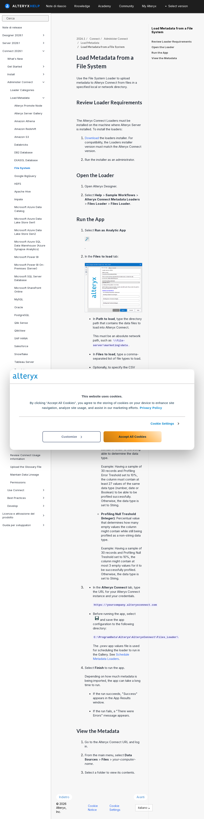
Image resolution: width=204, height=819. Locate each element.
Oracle (18, 307)
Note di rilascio (56, 6)
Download (92, 138)
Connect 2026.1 (23, 51)
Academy (104, 6)
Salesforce (21, 346)
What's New (15, 58)
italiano (144, 807)
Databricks (21, 144)
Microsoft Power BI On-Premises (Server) (29, 266)
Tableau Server (24, 361)
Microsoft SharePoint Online (27, 289)
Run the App (160, 52)
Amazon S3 (21, 136)
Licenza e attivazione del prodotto (23, 515)
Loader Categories (22, 90)
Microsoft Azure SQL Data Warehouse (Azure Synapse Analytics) (29, 245)
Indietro (64, 797)
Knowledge (82, 6)
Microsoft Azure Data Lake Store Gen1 (28, 220)
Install (25, 74)
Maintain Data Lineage (24, 474)
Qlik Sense (21, 322)
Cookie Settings (162, 423)
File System (22, 168)
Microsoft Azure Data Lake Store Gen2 (28, 231)
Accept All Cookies (132, 436)
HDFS (17, 183)
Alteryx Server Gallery (28, 113)
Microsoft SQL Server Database (28, 278)
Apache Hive (22, 191)
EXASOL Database (26, 160)
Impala (18, 199)
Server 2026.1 (23, 43)
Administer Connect (25, 82)
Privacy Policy (151, 408)
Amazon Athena (24, 121)
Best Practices (25, 498)
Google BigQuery (25, 176)
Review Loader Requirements (172, 41)
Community (126, 6)
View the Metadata (164, 58)
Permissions (18, 482)
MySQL (18, 299)
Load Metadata (27, 97)
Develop (25, 505)
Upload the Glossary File (25, 466)
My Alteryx (149, 6)
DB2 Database (23, 152)
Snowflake (21, 354)
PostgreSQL (21, 315)
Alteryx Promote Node (28, 105)
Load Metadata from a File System (172, 30)
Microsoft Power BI (26, 257)
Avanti (141, 797)
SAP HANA (21, 338)
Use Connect (25, 490)
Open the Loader (163, 47)
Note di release (12, 27)
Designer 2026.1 (23, 35)
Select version (176, 6)
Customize (72, 436)
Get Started (25, 66)
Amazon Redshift (25, 128)
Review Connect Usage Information (25, 456)
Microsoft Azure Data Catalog (28, 208)
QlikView (19, 330)
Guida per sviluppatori (23, 525)
